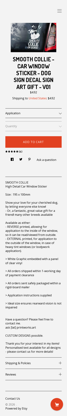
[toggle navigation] (59, 11)
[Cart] (57, 404)
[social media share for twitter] (20, 158)
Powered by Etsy (16, 408)
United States (38, 98)
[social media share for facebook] (12, 158)
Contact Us (12, 399)
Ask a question (46, 160)
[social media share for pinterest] (29, 158)
